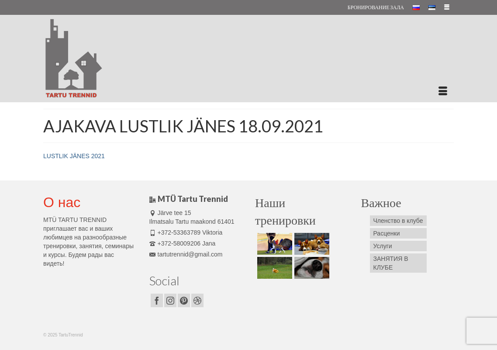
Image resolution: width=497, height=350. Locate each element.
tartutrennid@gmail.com (186, 254)
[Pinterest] (184, 300)
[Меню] (443, 91)
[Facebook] (157, 300)
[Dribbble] (197, 300)
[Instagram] (170, 300)
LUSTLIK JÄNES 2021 (74, 155)
